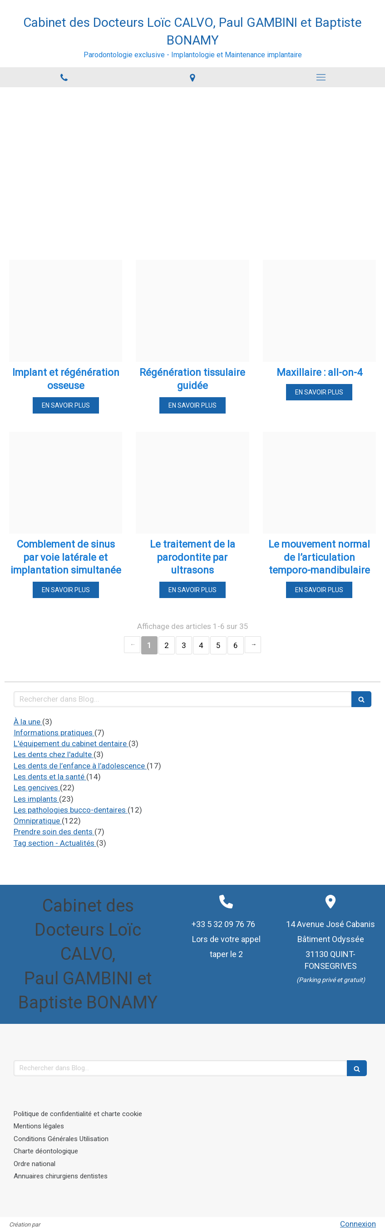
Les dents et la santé (50, 776)
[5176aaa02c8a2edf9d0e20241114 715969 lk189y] (65, 483)
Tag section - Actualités (55, 843)
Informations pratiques (54, 732)
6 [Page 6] (235, 645)
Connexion (358, 1223)
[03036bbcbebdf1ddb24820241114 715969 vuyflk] (319, 483)
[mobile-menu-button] (321, 77)
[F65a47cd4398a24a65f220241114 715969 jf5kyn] (192, 483)
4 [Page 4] (201, 645)
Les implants (36, 798)
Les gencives (37, 787)
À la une (28, 721)
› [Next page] (253, 644)
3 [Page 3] (184, 645)
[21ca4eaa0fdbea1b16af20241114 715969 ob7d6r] (192, 311)
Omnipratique (38, 820)
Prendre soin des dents (54, 831)
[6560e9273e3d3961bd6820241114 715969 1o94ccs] (65, 311)
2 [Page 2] (166, 645)
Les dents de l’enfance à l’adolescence (80, 765)
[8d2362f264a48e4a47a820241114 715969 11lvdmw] (319, 311)
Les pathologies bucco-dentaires (71, 809)
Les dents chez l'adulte (54, 754)
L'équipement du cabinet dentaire (71, 743)
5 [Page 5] (218, 645)
